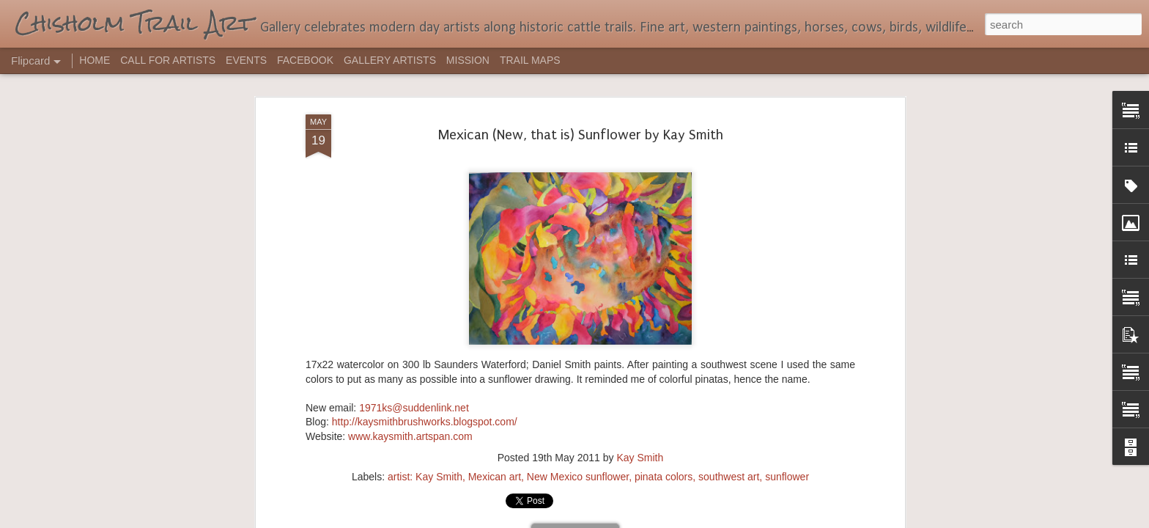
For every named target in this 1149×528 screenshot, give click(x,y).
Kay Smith (639, 309)
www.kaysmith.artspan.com (410, 287)
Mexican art (494, 328)
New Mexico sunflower (578, 328)
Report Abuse (663, 520)
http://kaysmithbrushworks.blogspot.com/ (424, 273)
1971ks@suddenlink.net (414, 259)
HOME (94, 60)
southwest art (728, 328)
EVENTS (246, 60)
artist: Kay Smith (425, 328)
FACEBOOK (305, 60)
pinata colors (663, 328)
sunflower (787, 328)
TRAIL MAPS (530, 60)
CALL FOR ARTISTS (167, 60)
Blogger (620, 520)
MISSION (467, 60)
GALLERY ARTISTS (390, 60)
